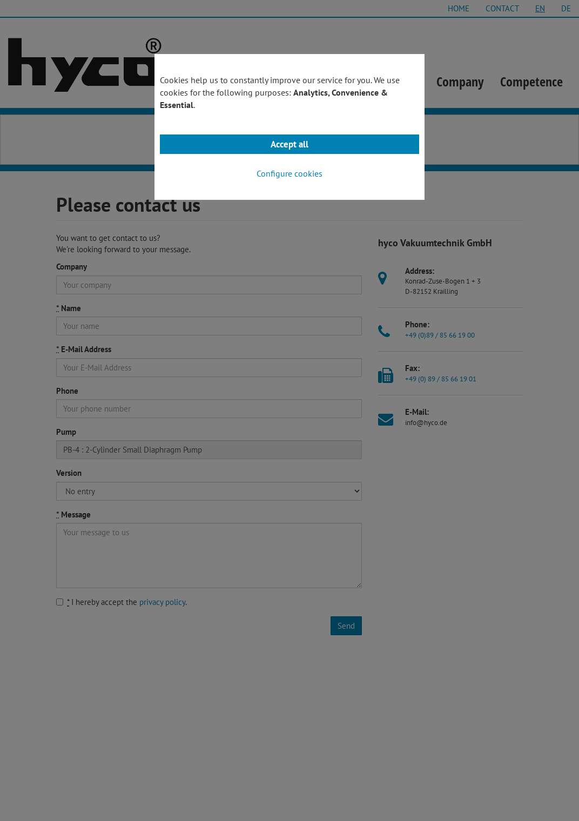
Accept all (289, 144)
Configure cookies (289, 173)
